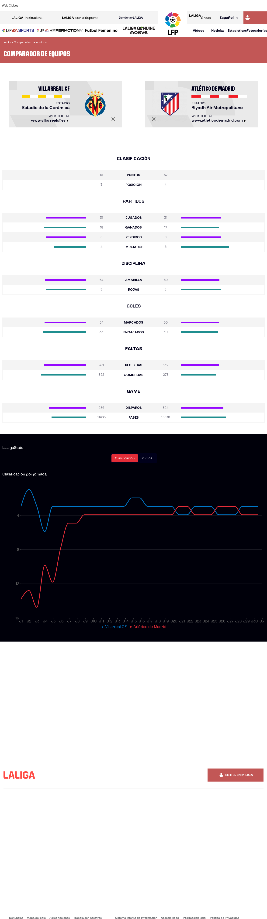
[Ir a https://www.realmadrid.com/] (199, 5)
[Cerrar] (113, 119)
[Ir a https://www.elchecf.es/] (76, 5)
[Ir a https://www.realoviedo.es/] (212, 5)
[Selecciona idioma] (227, 18)
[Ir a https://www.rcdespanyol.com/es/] (162, 5)
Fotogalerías (257, 30)
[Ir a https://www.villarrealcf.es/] (261, 5)
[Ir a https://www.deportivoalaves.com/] (64, 5)
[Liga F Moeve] (101, 31)
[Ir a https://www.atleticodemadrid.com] (39, 5)
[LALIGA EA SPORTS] (18, 31)
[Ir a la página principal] (172, 35)
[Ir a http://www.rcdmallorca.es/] (175, 5)
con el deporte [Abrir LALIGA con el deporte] (79, 18)
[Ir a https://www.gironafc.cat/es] (113, 5)
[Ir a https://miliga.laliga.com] (255, 17)
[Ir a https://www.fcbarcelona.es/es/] (88, 5)
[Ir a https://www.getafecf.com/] (101, 5)
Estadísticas (237, 30)
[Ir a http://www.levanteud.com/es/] (125, 5)
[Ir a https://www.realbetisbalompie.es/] (187, 5)
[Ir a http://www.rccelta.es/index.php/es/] (150, 5)
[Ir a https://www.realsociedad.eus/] (224, 5)
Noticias (217, 30)
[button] (18, 30)
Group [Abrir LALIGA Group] (200, 18)
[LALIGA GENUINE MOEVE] (139, 31)
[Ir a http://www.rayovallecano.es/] (138, 5)
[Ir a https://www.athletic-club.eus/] (27, 5)
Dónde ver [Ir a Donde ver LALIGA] (131, 17)
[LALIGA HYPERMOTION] (59, 31)
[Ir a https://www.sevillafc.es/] (236, 5)
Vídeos (198, 30)
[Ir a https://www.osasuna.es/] (51, 5)
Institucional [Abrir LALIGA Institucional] (27, 18)
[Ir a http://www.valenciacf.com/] (249, 5)
